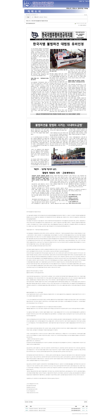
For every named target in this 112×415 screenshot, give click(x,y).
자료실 (86, 8)
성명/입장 (41, 17)
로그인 (85, 14)
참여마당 (80, 8)
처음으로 (87, 1)
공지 (33, 17)
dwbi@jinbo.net (32, 390)
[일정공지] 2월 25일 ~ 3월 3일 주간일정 (37, 410)
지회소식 (74, 8)
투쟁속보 (45, 17)
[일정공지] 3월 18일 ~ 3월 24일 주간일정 (38, 408)
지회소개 (68, 8)
